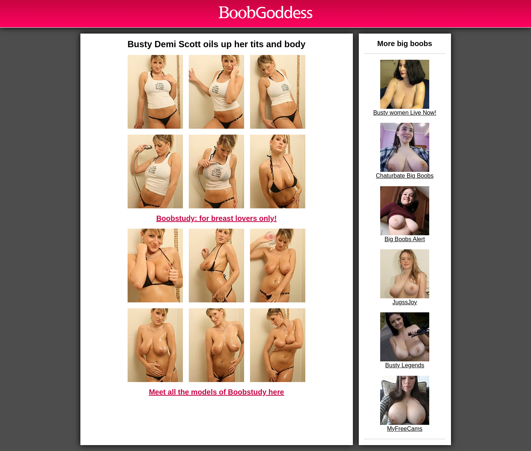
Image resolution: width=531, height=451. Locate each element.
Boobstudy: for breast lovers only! (216, 218)
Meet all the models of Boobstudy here (216, 392)
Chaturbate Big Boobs (405, 151)
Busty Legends (404, 340)
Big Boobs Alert (404, 214)
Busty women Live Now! (404, 88)
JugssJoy (404, 277)
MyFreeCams (404, 404)
